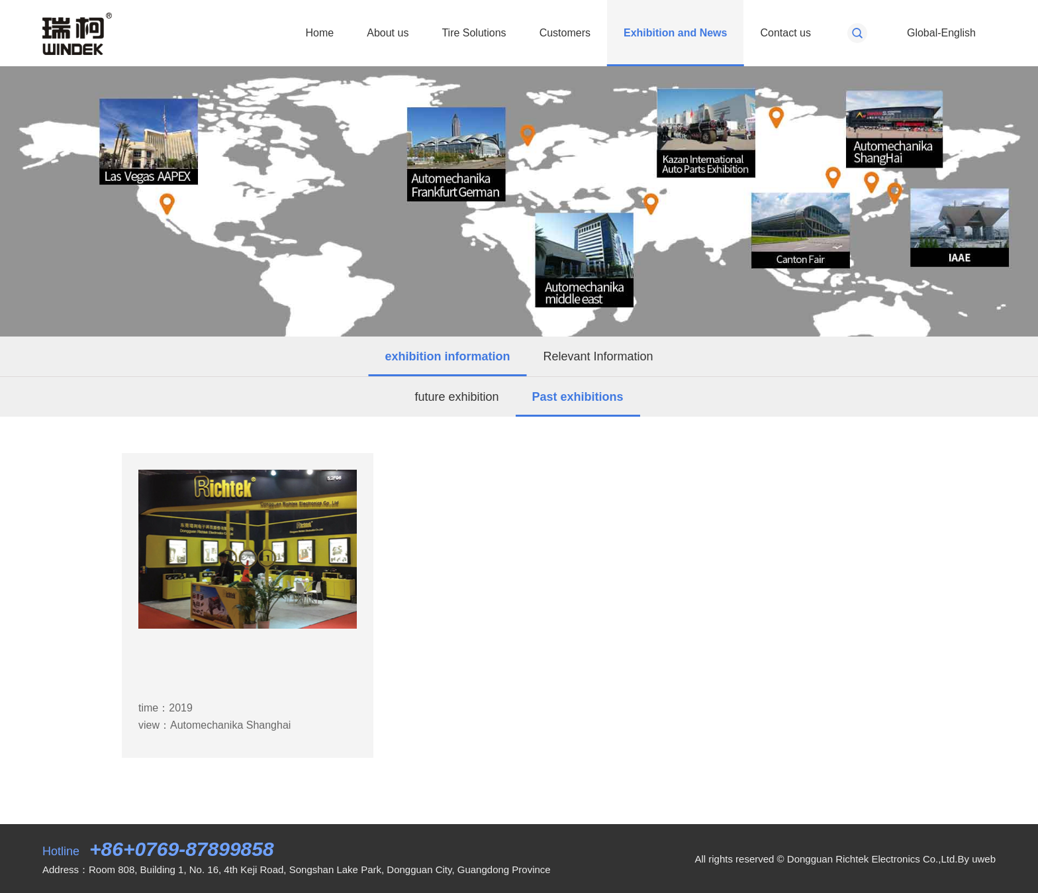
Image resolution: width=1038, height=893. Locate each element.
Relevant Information (598, 356)
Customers (565, 32)
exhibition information (447, 356)
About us (387, 32)
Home (320, 32)
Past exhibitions (578, 396)
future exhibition (456, 396)
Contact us (785, 32)
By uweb (976, 859)
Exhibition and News (675, 32)
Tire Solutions (474, 32)
